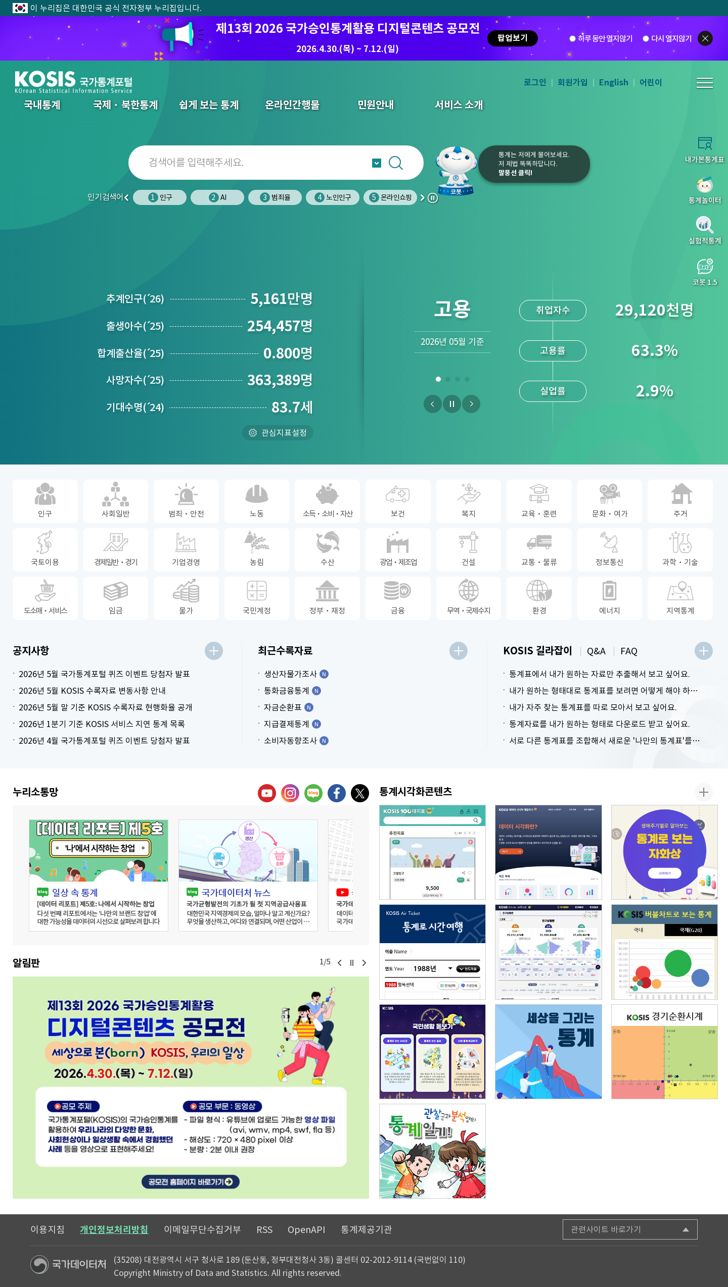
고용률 (553, 350)
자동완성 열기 (376, 163)
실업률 (553, 391)
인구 (160, 197)
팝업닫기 (705, 38)
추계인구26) (135, 298)
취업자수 (553, 310)
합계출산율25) (130, 353)
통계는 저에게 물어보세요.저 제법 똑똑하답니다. (534, 163)
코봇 (456, 170)
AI (217, 197)
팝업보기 (512, 38)
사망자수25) (135, 380)
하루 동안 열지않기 (605, 38)
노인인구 (332, 197)
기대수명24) (135, 407)
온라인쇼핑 (390, 197)
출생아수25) (135, 326)
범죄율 (275, 197)
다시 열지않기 (671, 38)
